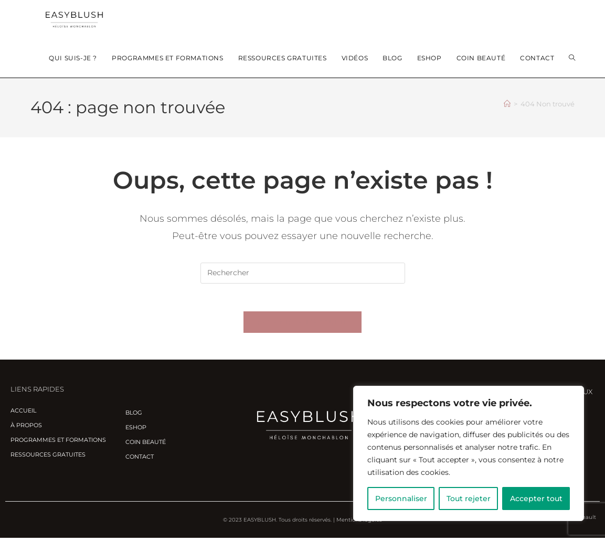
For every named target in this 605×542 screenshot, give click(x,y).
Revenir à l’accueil (302, 326)
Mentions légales (359, 524)
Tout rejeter (469, 498)
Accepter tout (536, 498)
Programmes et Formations (58, 444)
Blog (133, 416)
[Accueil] (507, 104)
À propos (26, 429)
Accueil (23, 414)
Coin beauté (145, 445)
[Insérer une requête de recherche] (302, 273)
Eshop (135, 431)
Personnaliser (401, 498)
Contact (139, 460)
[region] (468, 453)
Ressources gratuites (48, 458)
